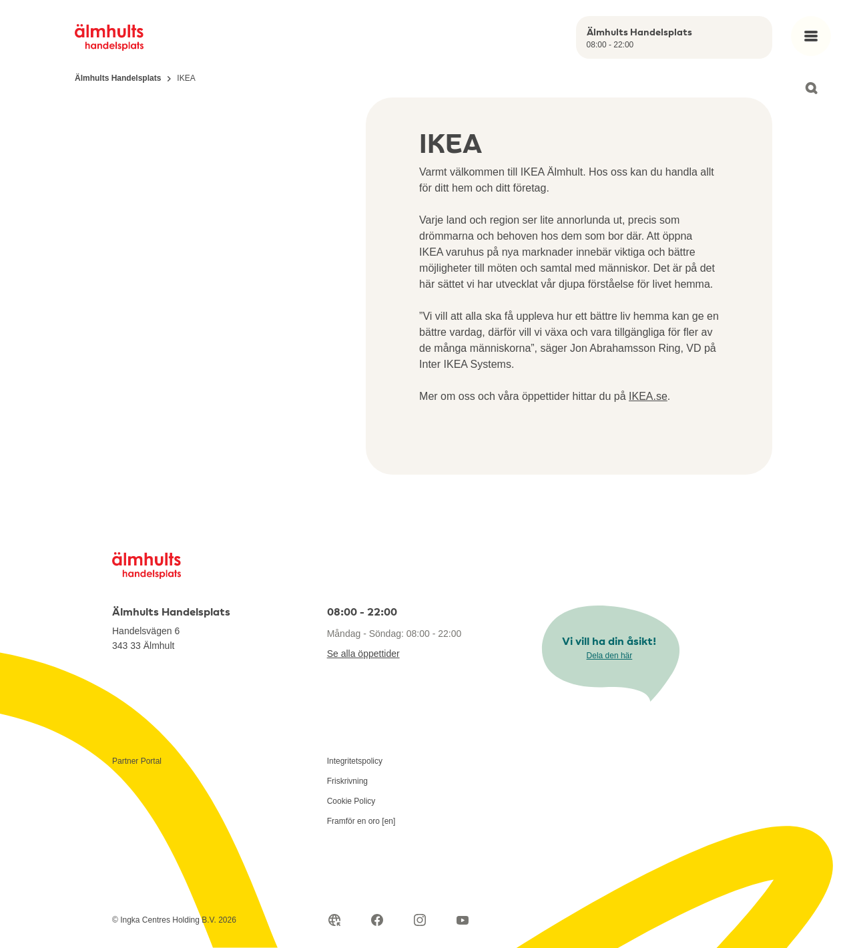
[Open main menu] (811, 36)
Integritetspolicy (354, 761)
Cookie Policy (351, 801)
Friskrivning (347, 781)
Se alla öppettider (363, 653)
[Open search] (811, 88)
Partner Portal (137, 761)
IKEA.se (648, 396)
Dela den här (610, 655)
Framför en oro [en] (361, 821)
